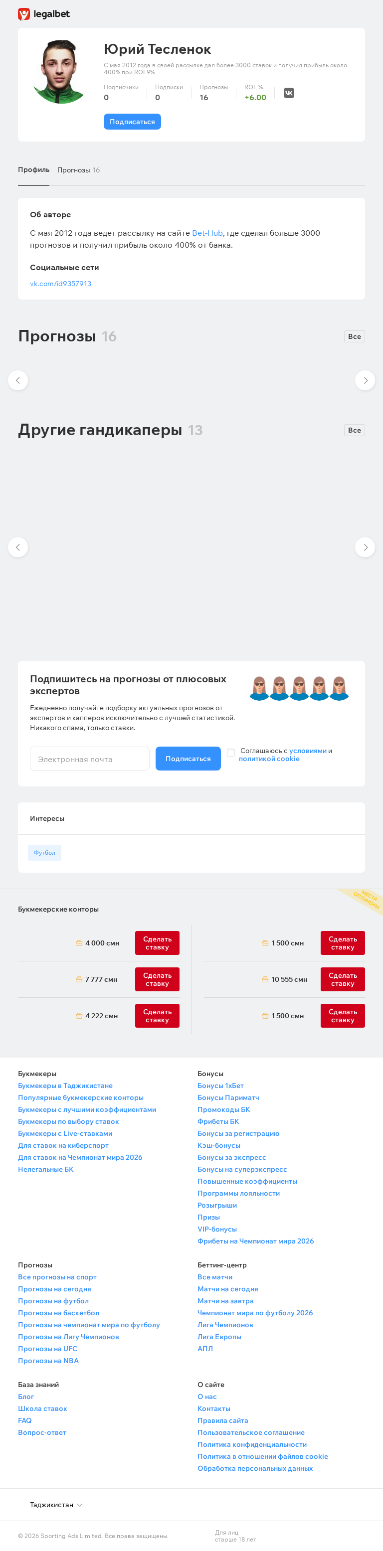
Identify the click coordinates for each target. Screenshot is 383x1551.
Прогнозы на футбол (53, 1300)
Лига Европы (219, 1336)
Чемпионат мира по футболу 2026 (255, 1312)
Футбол (44, 852)
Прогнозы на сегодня (54, 1288)
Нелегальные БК (46, 1169)
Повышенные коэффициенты (247, 1181)
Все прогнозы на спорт (57, 1276)
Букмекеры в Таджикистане (65, 1085)
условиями (308, 750)
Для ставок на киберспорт (63, 1145)
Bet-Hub (207, 233)
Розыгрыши (217, 1205)
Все (354, 336)
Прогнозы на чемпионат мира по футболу (89, 1324)
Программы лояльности (238, 1193)
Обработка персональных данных (255, 1468)
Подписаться (132, 121)
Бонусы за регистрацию (238, 1133)
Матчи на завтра (225, 1300)
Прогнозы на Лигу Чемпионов (68, 1336)
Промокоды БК (223, 1109)
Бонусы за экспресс (231, 1157)
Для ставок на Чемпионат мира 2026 (80, 1157)
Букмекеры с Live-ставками (65, 1133)
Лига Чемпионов (225, 1324)
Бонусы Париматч (228, 1097)
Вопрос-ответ (42, 1432)
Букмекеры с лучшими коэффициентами (87, 1109)
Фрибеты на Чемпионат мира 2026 (255, 1241)
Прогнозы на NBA (48, 1360)
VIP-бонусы (217, 1229)
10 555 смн (289, 979)
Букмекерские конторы (58, 909)
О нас (207, 1396)
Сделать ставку (157, 1015)
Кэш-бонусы (218, 1145)
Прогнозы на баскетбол (58, 1312)
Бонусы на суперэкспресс (242, 1169)
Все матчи (214, 1276)
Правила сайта (222, 1420)
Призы (208, 1217)
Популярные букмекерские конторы (81, 1097)
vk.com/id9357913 (60, 284)
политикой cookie (269, 758)
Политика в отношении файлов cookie (262, 1456)
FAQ (25, 1420)
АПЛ (205, 1348)
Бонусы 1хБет (220, 1085)
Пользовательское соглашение (251, 1432)
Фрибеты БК (218, 1121)
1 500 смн (287, 943)
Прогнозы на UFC (47, 1348)
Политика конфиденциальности (252, 1444)
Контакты (213, 1408)
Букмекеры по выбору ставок (68, 1121)
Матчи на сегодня (227, 1288)
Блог (26, 1396)
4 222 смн (101, 1016)
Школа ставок (42, 1408)
